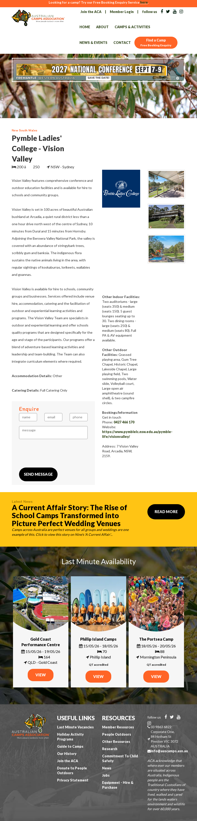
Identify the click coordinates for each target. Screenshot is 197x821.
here (144, 2)
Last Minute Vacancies (75, 727)
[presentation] (55, 453)
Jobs (106, 775)
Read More (166, 511)
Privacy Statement (72, 780)
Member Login (122, 12)
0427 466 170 (124, 422)
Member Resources (118, 727)
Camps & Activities (132, 27)
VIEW (40, 674)
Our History (67, 754)
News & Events (93, 43)
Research (109, 749)
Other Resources (116, 742)
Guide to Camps (70, 746)
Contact (122, 43)
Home (84, 27)
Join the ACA (90, 12)
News (106, 768)
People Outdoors (116, 734)
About (102, 27)
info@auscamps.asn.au (169, 751)
